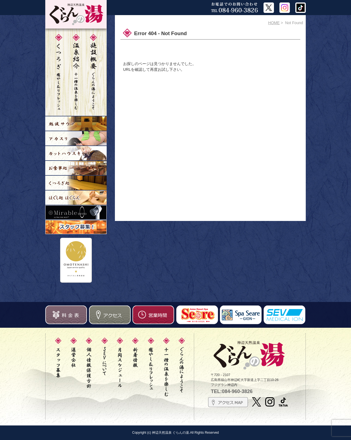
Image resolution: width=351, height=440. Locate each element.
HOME (274, 23)
